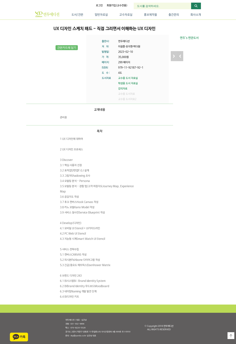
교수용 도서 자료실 (128, 78)
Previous (180, 56)
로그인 (99, 5)
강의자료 (122, 88)
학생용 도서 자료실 (128, 83)
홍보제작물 (150, 14)
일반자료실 (101, 14)
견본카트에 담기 (66, 47)
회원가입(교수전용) (117, 5)
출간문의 (173, 14)
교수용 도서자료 (126, 94)
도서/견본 (77, 14)
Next (174, 56)
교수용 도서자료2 (127, 99)
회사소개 (195, 14)
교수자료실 (125, 14)
